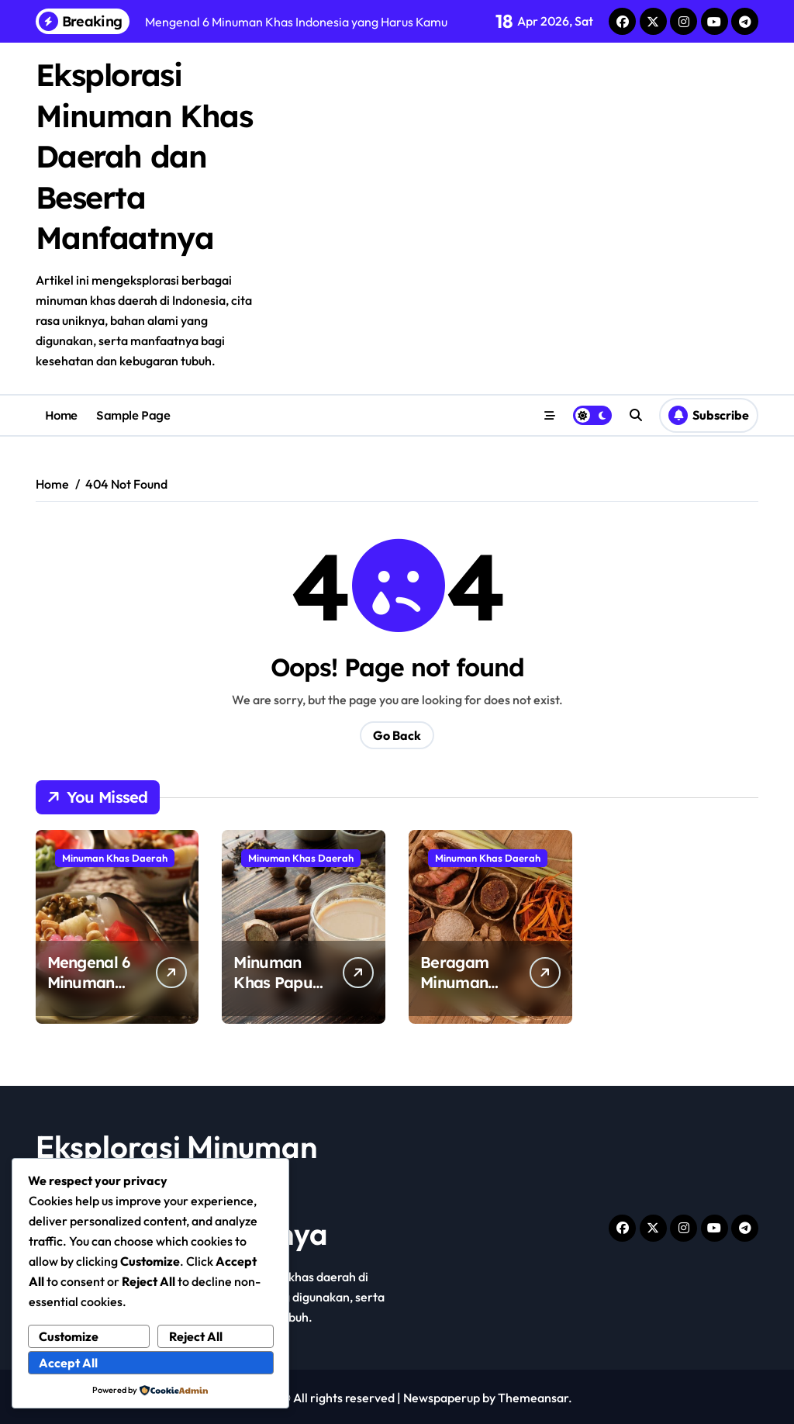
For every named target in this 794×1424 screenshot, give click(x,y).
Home (61, 413)
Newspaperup (441, 1396)
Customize (69, 1336)
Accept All (69, 1363)
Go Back (397, 733)
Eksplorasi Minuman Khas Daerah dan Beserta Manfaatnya (145, 155)
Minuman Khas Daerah (114, 856)
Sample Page (133, 413)
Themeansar (533, 1396)
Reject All (196, 1336)
